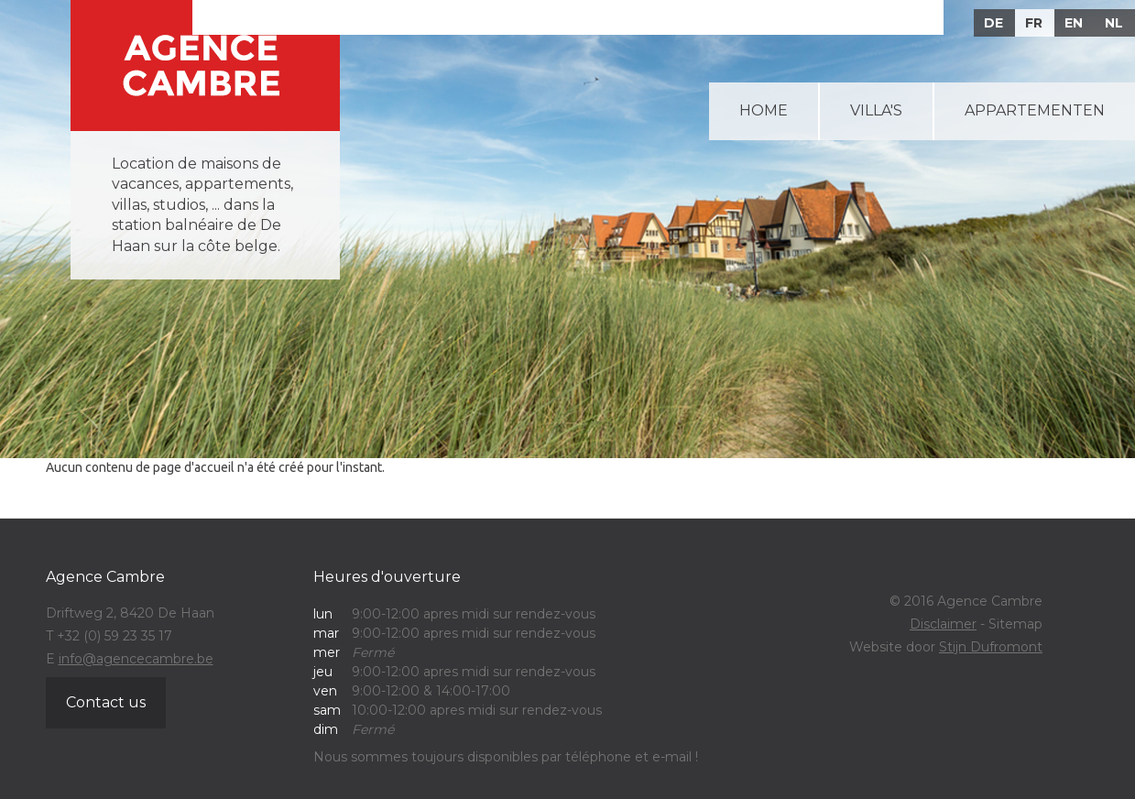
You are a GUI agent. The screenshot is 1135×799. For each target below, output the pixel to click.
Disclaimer (943, 624)
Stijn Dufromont (990, 647)
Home (763, 110)
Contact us (106, 702)
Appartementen (1035, 110)
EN (1073, 23)
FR (1033, 23)
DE (993, 23)
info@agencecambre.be (136, 659)
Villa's (876, 110)
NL (1114, 23)
